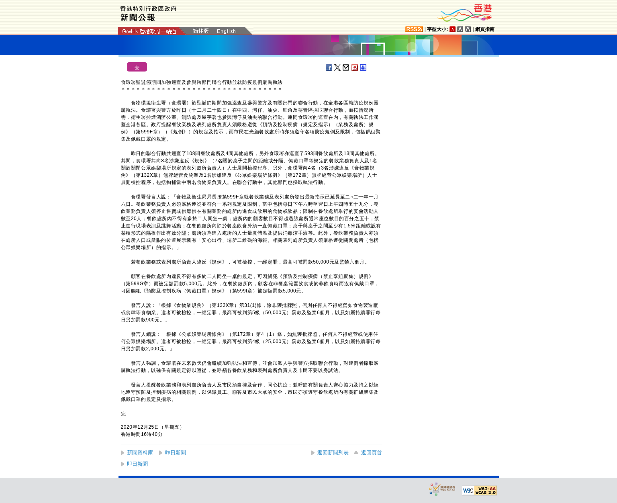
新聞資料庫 (140, 453)
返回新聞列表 (333, 453)
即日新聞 (137, 464)
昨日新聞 (175, 453)
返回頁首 (371, 453)
